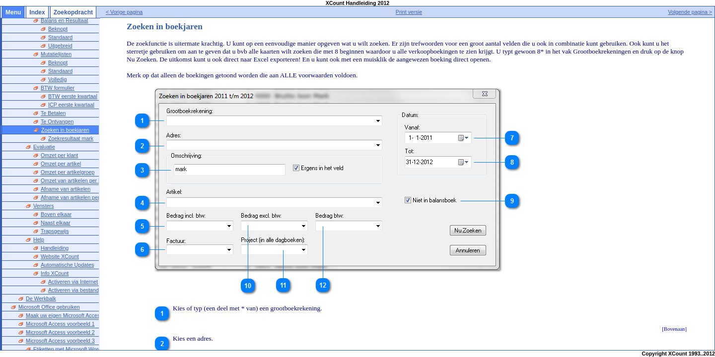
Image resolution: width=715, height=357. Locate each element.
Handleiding (55, 236)
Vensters (43, 194)
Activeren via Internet (73, 270)
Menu (13, 12)
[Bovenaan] (674, 329)
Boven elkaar (56, 202)
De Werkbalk (41, 287)
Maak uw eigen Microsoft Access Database (76, 303)
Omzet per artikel (61, 152)
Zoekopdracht (73, 12)
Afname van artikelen (65, 177)
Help (38, 228)
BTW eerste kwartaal (72, 84)
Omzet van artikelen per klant (75, 169)
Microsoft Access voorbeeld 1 (60, 312)
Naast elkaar (56, 211)
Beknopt (58, 51)
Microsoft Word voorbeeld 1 (58, 346)
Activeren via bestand (73, 278)
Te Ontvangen (57, 110)
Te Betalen (53, 101)
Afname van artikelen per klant (76, 185)
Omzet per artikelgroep (67, 160)
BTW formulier (57, 76)
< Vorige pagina (143, 12)
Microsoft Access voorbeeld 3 (60, 329)
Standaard (60, 25)
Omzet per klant (59, 143)
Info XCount (55, 261)
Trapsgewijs (55, 219)
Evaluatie (44, 135)
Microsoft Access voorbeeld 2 (60, 320)
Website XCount (60, 244)
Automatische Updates (67, 253)
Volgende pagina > (690, 12)
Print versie (418, 12)
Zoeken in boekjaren (65, 118)
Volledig (57, 67)
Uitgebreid (60, 34)
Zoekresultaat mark (70, 126)
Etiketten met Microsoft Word (67, 337)
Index (37, 12)
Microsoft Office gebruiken (49, 295)
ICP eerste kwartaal (71, 93)
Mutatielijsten (56, 42)
